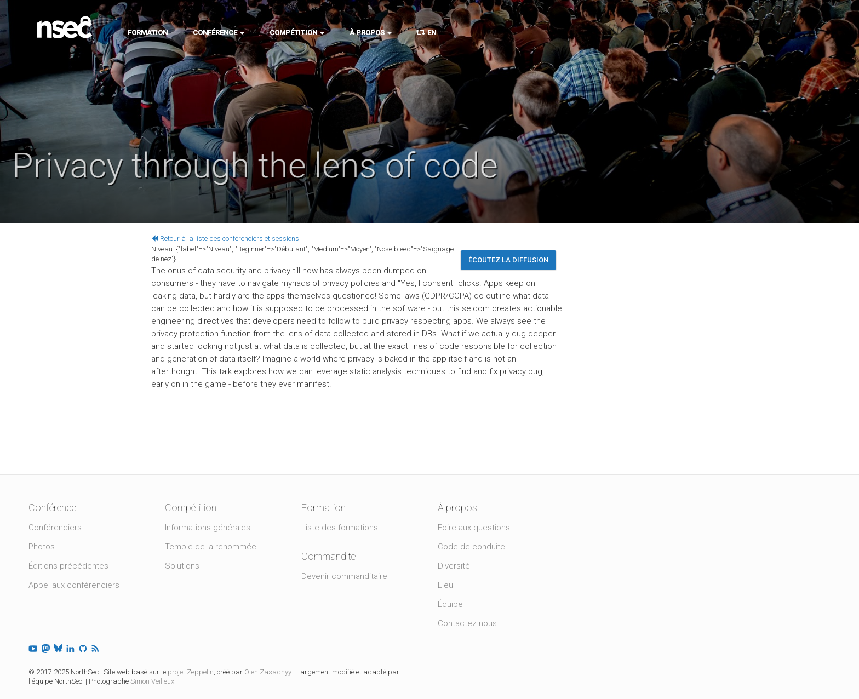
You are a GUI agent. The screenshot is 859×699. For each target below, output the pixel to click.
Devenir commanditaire (344, 576)
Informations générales (207, 527)
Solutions (182, 566)
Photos (41, 547)
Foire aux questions (474, 527)
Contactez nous (467, 623)
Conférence (218, 32)
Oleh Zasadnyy (267, 672)
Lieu (445, 585)
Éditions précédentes (68, 566)
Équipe (450, 604)
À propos (371, 32)
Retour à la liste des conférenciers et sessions (225, 238)
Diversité (454, 566)
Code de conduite (471, 547)
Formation (148, 32)
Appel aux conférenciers (73, 585)
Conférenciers (55, 527)
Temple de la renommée (210, 547)
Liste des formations (339, 527)
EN (426, 32)
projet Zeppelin (191, 672)
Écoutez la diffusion (508, 260)
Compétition (297, 32)
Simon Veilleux (152, 681)
